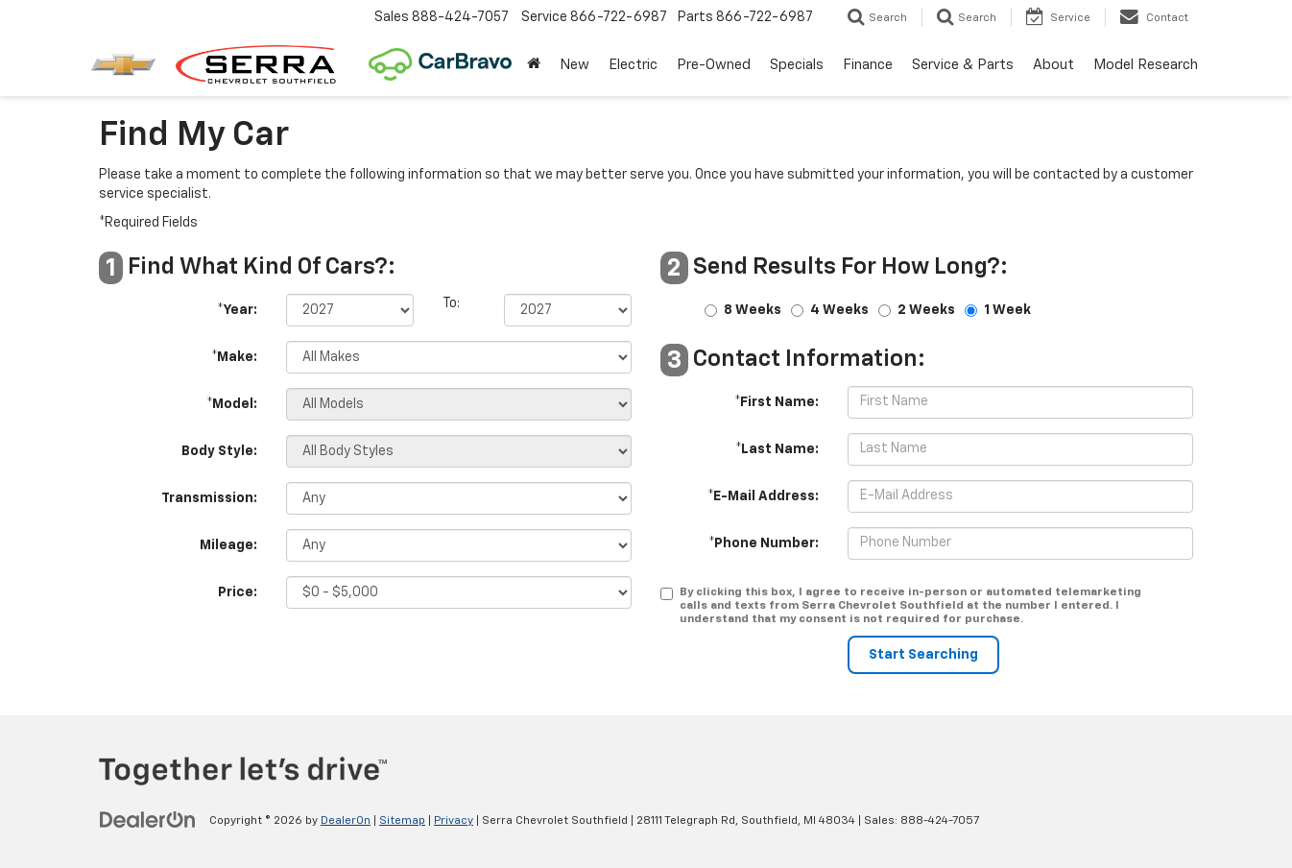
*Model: (231, 404)
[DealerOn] (148, 820)
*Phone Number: (763, 543)
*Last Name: (777, 449)
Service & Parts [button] (963, 65)
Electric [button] (633, 65)
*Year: (237, 310)
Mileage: (228, 545)
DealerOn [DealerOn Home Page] (346, 821)
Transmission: (209, 498)
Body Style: (219, 451)
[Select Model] (459, 404)
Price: (237, 592)
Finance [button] (868, 65)
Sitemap (402, 821)
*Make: (234, 357)
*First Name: (776, 402)
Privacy (453, 821)
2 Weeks (926, 310)
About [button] (1053, 65)
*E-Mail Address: (763, 496)
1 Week (1007, 310)
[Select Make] (459, 357)
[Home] (533, 65)
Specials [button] (797, 65)
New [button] (574, 65)
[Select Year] (350, 310)
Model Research (1145, 65)
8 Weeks (752, 310)
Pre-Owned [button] (714, 65)
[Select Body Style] (459, 451)
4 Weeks (839, 310)
